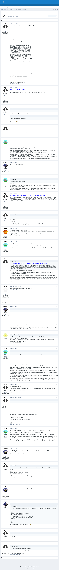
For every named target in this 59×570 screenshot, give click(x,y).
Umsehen (3, 5)
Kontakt (34, 566)
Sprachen (22, 566)
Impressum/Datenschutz (28, 566)
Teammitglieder (14, 7)
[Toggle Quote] (11, 108)
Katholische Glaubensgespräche (14, 16)
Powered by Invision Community (29, 568)
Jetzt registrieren (54, 1)
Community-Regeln (7, 7)
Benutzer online (20, 7)
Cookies (37, 566)
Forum (2, 7)
